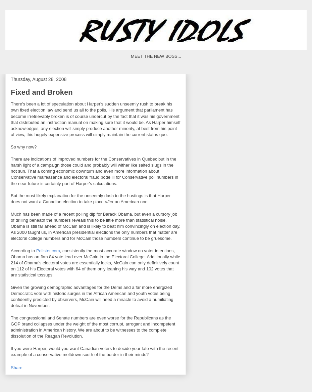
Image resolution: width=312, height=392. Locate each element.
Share (16, 367)
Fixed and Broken (42, 92)
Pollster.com (48, 250)
